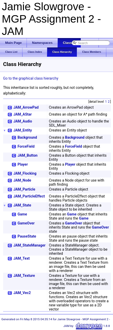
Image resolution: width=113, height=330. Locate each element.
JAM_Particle (24, 189)
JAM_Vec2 (22, 293)
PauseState (27, 236)
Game (22, 214)
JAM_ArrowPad (26, 107)
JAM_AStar (22, 114)
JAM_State (22, 205)
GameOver (26, 223)
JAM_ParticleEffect (29, 196)
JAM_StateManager (29, 245)
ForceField (26, 146)
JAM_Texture (24, 276)
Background (27, 137)
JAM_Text (21, 258)
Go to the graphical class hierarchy (30, 78)
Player (23, 164)
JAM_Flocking (24, 173)
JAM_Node (22, 180)
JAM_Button (27, 155)
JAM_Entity (22, 130)
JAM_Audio (22, 121)
